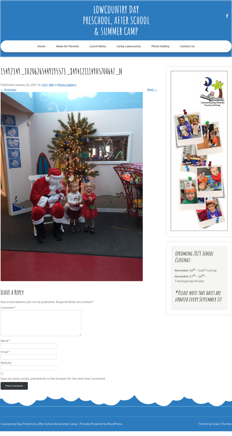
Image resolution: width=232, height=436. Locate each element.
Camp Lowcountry (129, 46)
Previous (8, 89)
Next (152, 89)
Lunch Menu (98, 46)
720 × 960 (47, 85)
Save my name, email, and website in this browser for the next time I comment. (53, 383)
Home (41, 46)
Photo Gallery (160, 46)
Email (5, 356)
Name (5, 345)
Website (6, 367)
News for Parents (67, 46)
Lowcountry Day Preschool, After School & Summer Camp (116, 20)
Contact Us (187, 46)
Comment (8, 308)
